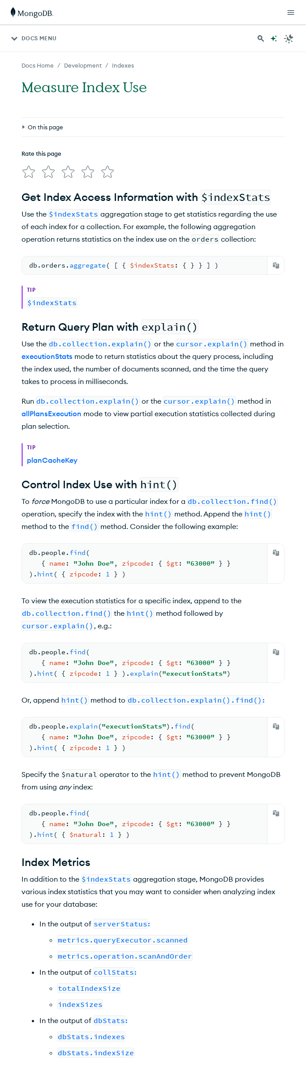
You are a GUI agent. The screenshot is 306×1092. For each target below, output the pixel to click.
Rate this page (41, 153)
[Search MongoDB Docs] (260, 38)
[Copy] (276, 265)
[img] (29, 172)
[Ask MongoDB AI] (273, 38)
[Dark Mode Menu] (289, 38)
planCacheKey (52, 460)
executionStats (47, 356)
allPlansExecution (52, 413)
